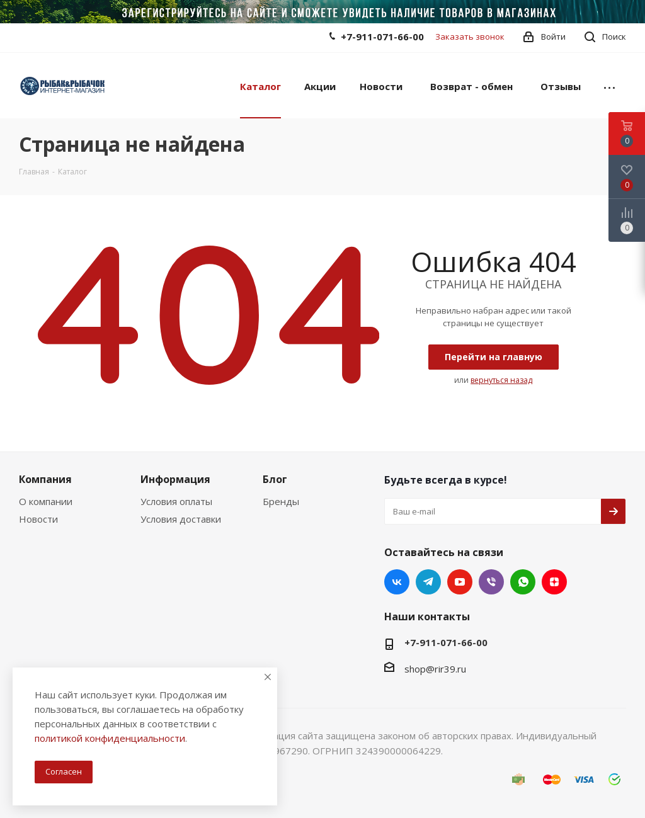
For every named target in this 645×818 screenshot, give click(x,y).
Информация (175, 479)
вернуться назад (501, 380)
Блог (275, 479)
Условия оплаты (176, 501)
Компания (45, 479)
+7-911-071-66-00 (382, 36)
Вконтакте (396, 581)
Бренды (281, 501)
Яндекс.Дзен (554, 581)
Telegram (428, 581)
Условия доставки (180, 519)
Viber (491, 581)
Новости (38, 519)
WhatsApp (522, 581)
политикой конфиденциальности (110, 738)
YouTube (459, 581)
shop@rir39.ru (435, 668)
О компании (45, 501)
